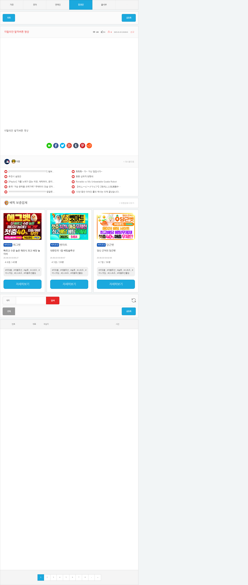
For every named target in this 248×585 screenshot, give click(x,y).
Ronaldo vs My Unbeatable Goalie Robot (96, 182)
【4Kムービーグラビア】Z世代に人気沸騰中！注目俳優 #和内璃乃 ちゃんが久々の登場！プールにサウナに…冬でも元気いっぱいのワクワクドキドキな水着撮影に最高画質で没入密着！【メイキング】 (99, 187)
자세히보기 (22, 284)
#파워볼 (8, 270)
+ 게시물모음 (128, 161)
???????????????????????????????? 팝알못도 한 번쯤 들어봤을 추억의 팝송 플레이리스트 (32, 192)
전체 (9, 311)
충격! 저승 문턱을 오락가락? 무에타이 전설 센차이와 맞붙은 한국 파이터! (32, 187)
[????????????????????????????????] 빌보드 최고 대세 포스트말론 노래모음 (32, 171)
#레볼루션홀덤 (30, 273)
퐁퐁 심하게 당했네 (84, 176)
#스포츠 (33, 270)
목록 (9, 18)
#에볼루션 (18, 270)
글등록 (128, 18)
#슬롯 (26, 270)
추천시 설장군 (15, 176)
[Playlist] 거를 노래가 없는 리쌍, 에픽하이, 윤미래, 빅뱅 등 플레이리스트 (32, 182)
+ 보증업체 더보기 (126, 202)
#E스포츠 (18, 273)
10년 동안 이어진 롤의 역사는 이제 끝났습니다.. (98, 192)
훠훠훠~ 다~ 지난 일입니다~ (89, 171)
